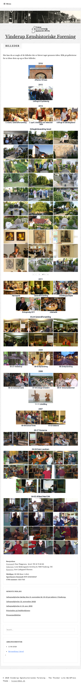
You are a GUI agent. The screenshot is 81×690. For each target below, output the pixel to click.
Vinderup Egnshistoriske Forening (40, 36)
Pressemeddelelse (12, 615)
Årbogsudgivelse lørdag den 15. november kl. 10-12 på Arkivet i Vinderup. (33, 597)
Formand (9, 564)
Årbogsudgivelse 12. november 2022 (19, 601)
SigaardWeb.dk (18, 681)
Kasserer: (9, 569)
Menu (8, 4)
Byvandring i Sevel (15, 651)
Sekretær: (9, 567)
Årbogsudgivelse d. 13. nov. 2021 (18, 606)
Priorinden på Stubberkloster (17, 610)
